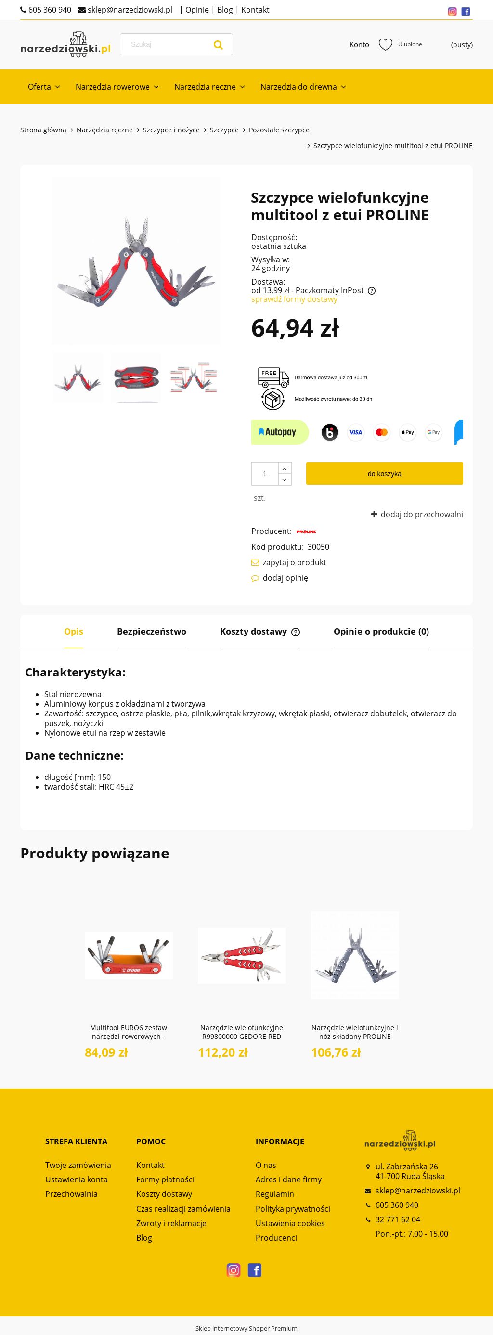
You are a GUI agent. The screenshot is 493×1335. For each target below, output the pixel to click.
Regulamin (275, 1194)
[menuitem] (44, 86)
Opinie (196, 9)
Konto (359, 44)
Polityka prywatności (293, 1209)
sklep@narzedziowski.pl (129, 9)
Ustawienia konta (76, 1179)
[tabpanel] (246, 728)
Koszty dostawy (164, 1194)
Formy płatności (165, 1179)
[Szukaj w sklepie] (178, 44)
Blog (224, 9)
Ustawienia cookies (290, 1223)
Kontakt (254, 9)
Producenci (276, 1237)
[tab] (73, 631)
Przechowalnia (71, 1194)
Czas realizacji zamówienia (183, 1209)
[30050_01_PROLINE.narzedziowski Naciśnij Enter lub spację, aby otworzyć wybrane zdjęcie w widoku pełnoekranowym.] (136, 261)
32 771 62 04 (398, 1219)
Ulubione (400, 44)
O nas (266, 1165)
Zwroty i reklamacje (171, 1223)
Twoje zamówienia (78, 1165)
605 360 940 (48, 9)
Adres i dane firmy (289, 1179)
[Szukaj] (218, 44)
